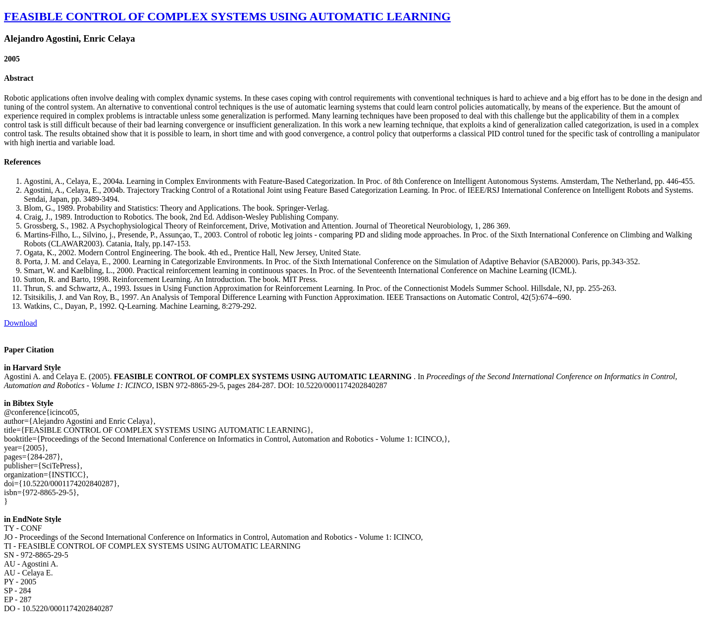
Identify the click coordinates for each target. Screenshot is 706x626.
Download (20, 323)
